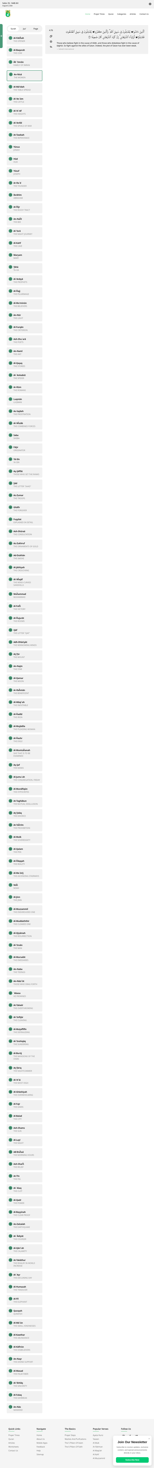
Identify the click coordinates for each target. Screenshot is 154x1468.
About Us (41, 1439)
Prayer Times (99, 14)
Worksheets (13, 1446)
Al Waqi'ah (97, 1450)
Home (87, 14)
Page (36, 28)
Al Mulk (96, 1443)
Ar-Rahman (98, 1446)
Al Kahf (96, 1454)
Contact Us (144, 14)
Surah (13, 28)
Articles (133, 14)
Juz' (24, 28)
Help (39, 1450)
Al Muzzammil (99, 1458)
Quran (111, 14)
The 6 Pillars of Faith (74, 1446)
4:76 (51, 30)
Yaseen (96, 1439)
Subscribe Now (132, 1460)
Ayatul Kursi (98, 1435)
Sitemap (40, 1454)
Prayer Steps (70, 1435)
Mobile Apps (42, 1443)
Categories (121, 14)
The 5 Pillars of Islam (74, 1443)
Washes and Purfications (75, 1439)
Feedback (41, 1446)
